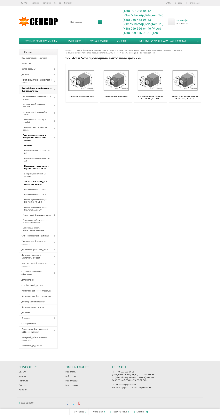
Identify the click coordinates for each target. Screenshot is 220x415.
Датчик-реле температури (33, 302)
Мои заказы (71, 372)
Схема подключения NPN (35, 194)
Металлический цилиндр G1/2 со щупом (37, 97)
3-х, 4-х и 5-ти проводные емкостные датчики (35, 182)
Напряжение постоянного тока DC (37, 151)
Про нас (57, 3)
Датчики (121, 41)
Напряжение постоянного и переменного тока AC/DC (36, 167)
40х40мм (28, 145)
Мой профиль (72, 376)
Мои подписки (72, 385)
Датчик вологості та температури (36, 296)
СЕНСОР (24, 3)
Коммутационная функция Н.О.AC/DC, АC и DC (35, 200)
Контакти (68, 3)
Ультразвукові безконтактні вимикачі (33, 242)
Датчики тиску (27, 280)
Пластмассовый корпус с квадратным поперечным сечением (34, 137)
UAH (169, 3)
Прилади (25, 318)
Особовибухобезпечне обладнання (31, 272)
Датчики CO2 (27, 313)
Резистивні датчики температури (36, 291)
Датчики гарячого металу (32, 307)
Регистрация (193, 3)
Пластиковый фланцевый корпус (37, 215)
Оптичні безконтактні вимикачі (35, 236)
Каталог (27, 52)
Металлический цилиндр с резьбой (34, 105)
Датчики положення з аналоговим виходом (31, 256)
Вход (178, 3)
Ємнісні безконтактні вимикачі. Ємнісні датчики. (36, 89)
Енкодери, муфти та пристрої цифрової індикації (34, 330)
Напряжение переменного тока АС (37, 159)
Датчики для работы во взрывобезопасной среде (33, 229)
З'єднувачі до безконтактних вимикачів (34, 338)
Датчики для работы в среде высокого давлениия (35, 221)
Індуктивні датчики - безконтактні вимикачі (162, 41)
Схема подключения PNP (35, 189)
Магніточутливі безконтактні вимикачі (34, 264)
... (198, 41)
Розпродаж (74, 41)
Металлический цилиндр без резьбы (35, 113)
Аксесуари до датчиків (31, 346)
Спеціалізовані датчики (32, 285)
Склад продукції (99, 41)
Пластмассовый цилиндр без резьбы (35, 128)
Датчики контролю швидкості (34, 249)
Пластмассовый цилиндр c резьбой (34, 121)
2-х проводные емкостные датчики (35, 175)
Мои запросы (72, 381)
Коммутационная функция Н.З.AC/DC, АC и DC (35, 208)
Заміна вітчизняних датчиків (41, 41)
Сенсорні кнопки (28, 324)
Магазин (35, 3)
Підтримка (46, 3)
